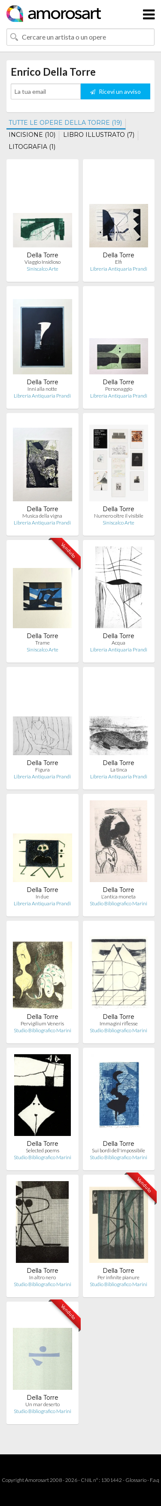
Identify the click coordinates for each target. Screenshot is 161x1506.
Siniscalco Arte (42, 268)
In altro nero (42, 1277)
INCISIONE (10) (32, 135)
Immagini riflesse (119, 1023)
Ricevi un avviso (115, 91)
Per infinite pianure (118, 1277)
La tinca (118, 769)
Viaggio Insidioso (42, 262)
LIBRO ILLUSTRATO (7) (98, 135)
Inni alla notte (42, 389)
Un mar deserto (42, 1404)
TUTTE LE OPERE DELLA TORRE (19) (65, 123)
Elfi (118, 262)
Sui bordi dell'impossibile (118, 1150)
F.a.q (154, 1480)
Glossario (135, 1480)
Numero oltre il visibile (118, 515)
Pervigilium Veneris (42, 1023)
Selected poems (42, 1150)
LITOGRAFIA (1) (32, 147)
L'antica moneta (118, 896)
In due (42, 896)
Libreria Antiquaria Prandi (118, 268)
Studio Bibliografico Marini (118, 903)
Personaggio (118, 389)
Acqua (118, 642)
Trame (42, 642)
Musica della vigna (42, 515)
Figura (42, 769)
